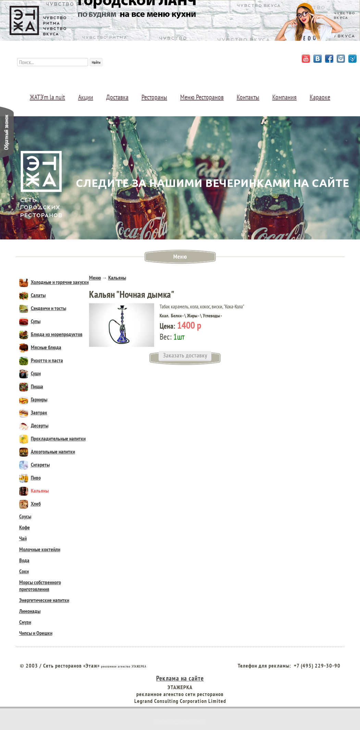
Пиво (30, 477)
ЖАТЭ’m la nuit (47, 97)
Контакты (248, 97)
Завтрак (33, 412)
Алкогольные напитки (47, 451)
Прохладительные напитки (52, 438)
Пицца (31, 386)
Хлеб (30, 503)
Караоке (320, 97)
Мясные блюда (40, 347)
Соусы (25, 516)
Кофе (24, 527)
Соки (24, 571)
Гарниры (33, 399)
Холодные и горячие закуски (54, 282)
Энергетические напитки (44, 600)
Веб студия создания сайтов (180, 722)
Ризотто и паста (41, 360)
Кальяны (34, 490)
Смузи (25, 622)
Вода (24, 560)
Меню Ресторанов (202, 97)
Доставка (117, 97)
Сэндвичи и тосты (42, 308)
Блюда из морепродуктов (51, 334)
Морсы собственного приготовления (40, 585)
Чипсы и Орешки (35, 632)
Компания (284, 97)
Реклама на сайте (180, 678)
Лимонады (29, 611)
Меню (95, 277)
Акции (85, 97)
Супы (29, 321)
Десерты (33, 425)
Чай (23, 538)
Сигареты (34, 464)
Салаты (32, 295)
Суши (30, 373)
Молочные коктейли (39, 549)
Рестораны (154, 97)
